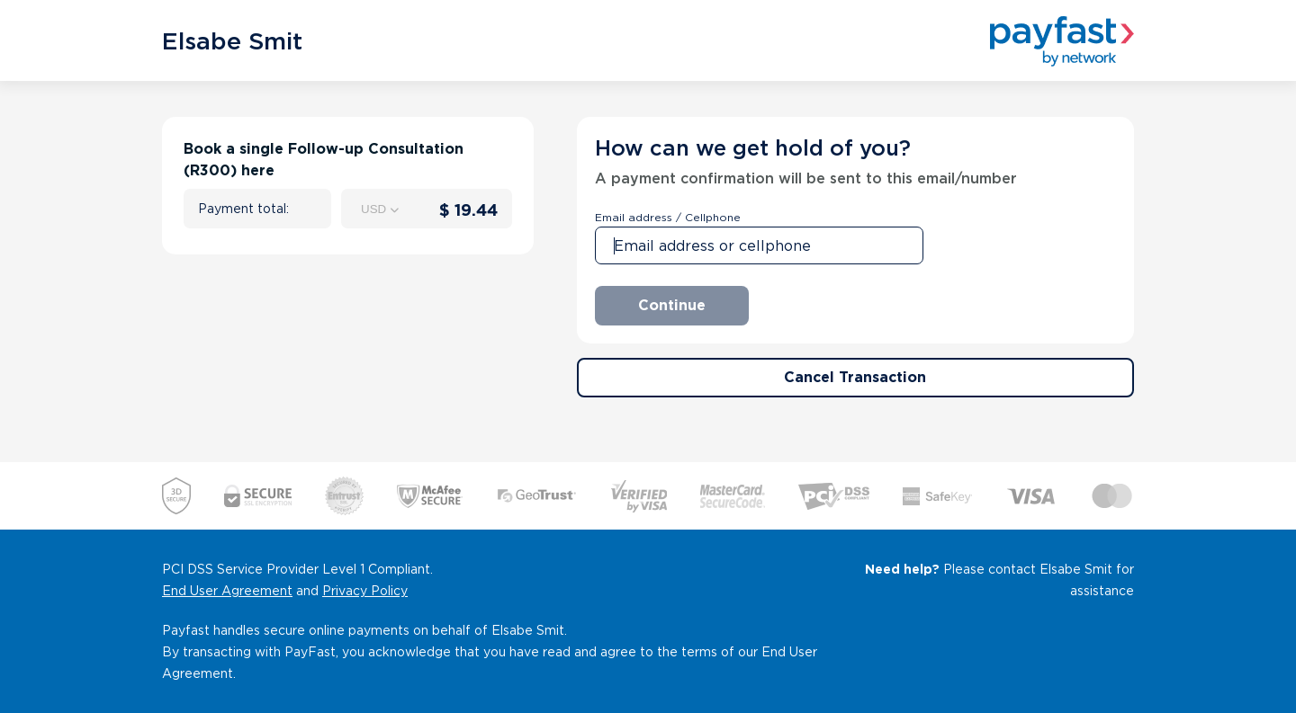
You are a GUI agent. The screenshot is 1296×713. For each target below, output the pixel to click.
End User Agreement (227, 591)
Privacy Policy (365, 591)
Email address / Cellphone (668, 217)
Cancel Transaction (855, 377)
